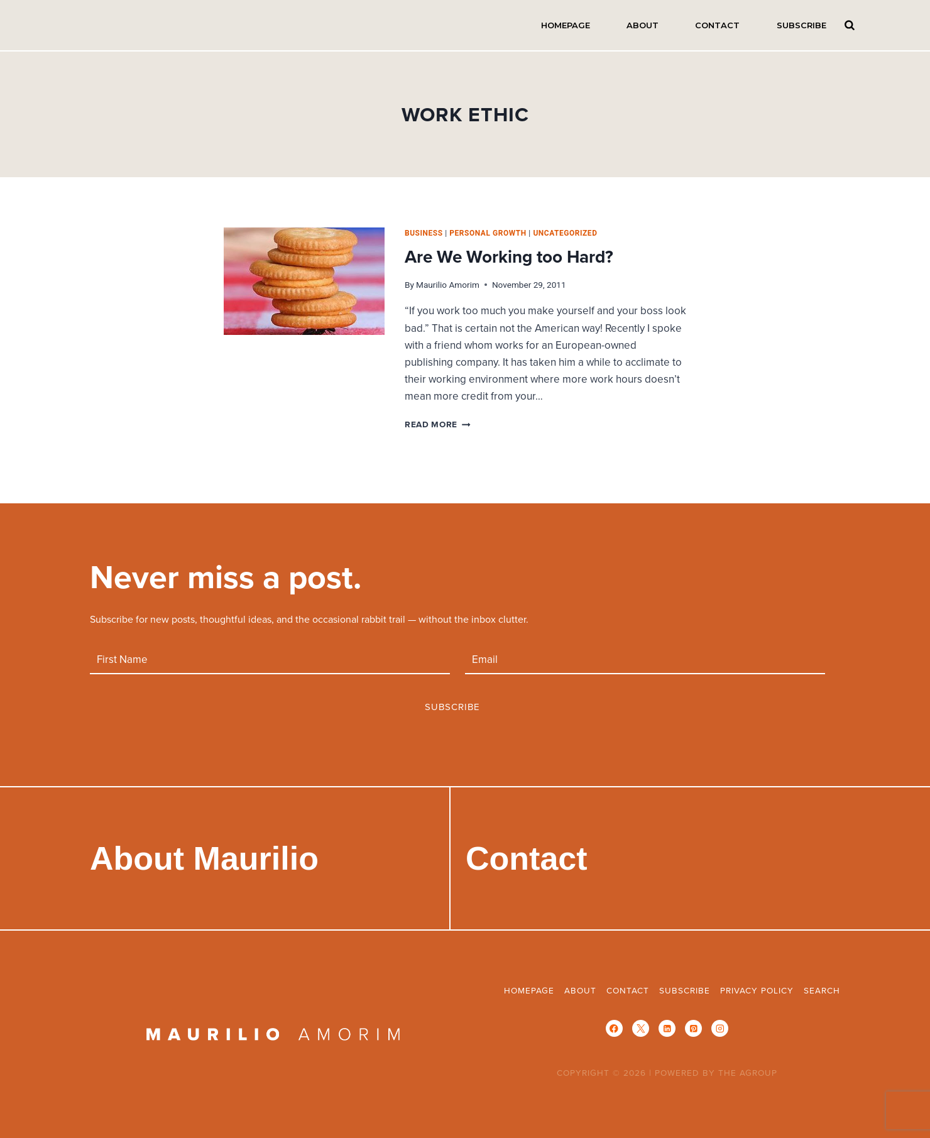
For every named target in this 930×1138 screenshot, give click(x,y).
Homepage (565, 25)
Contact (717, 25)
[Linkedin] (667, 1028)
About (642, 25)
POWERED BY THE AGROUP (716, 1072)
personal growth (487, 233)
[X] (640, 1028)
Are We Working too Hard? (509, 256)
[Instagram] (719, 1028)
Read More (438, 424)
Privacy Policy (757, 990)
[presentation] (304, 281)
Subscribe (801, 25)
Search (850, 24)
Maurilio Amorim (447, 285)
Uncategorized (565, 233)
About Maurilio (204, 858)
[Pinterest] (693, 1028)
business (424, 233)
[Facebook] (614, 1028)
